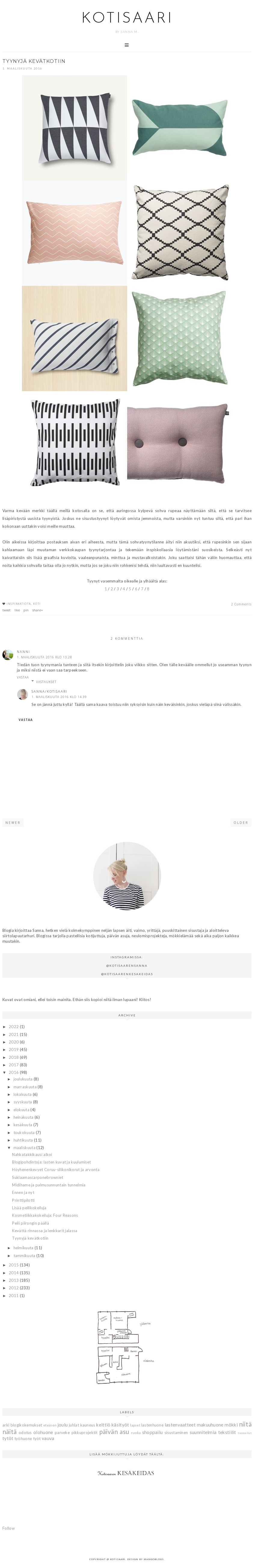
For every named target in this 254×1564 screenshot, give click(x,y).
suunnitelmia (203, 1432)
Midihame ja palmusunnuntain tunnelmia (48, 1184)
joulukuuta (24, 1079)
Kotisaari (127, 18)
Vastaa (23, 677)
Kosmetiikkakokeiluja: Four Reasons (45, 1215)
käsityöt (120, 1424)
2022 (14, 1026)
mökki (231, 1424)
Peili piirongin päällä (30, 1223)
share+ (37, 610)
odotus (25, 1432)
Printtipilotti (23, 1200)
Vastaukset (46, 682)
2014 (14, 1272)
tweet (6, 610)
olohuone (43, 1432)
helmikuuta (24, 1247)
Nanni (23, 651)
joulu (62, 1424)
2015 (14, 1265)
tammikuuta (25, 1255)
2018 (14, 1057)
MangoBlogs (154, 1559)
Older (241, 823)
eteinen (50, 1425)
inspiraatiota (19, 604)
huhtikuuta (24, 1140)
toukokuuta (25, 1132)
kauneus (87, 1425)
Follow (8, 1528)
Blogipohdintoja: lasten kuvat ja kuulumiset (51, 1162)
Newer (13, 823)
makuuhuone (210, 1424)
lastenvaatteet (180, 1424)
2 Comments (241, 604)
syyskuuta (23, 1101)
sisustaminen (176, 1432)
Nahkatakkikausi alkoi (32, 1154)
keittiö (103, 1424)
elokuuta (22, 1109)
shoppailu (152, 1432)
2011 (14, 1295)
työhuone (23, 1438)
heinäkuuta (24, 1117)
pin (26, 610)
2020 (14, 1042)
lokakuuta (23, 1094)
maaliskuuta (25, 1147)
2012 (14, 1287)
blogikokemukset (26, 1425)
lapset (135, 1425)
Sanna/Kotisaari (49, 691)
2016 (14, 1072)
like (17, 610)
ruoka (136, 1432)
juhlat (74, 1425)
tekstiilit (227, 1432)
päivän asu (114, 1431)
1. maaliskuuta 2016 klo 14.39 (59, 697)
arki (5, 1425)
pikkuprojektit (85, 1432)
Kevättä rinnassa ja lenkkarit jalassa (44, 1230)
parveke (62, 1432)
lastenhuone (152, 1425)
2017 (14, 1064)
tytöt (8, 1438)
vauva (48, 1438)
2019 (14, 1049)
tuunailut (245, 1433)
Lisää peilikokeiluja (29, 1207)
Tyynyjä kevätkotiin (30, 1238)
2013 (14, 1280)
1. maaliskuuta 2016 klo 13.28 (44, 657)
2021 (14, 1034)
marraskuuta (26, 1086)
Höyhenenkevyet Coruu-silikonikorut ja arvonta (55, 1169)
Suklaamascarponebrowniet (37, 1177)
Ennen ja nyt (23, 1192)
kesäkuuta (23, 1124)
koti (37, 604)
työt (37, 1438)
